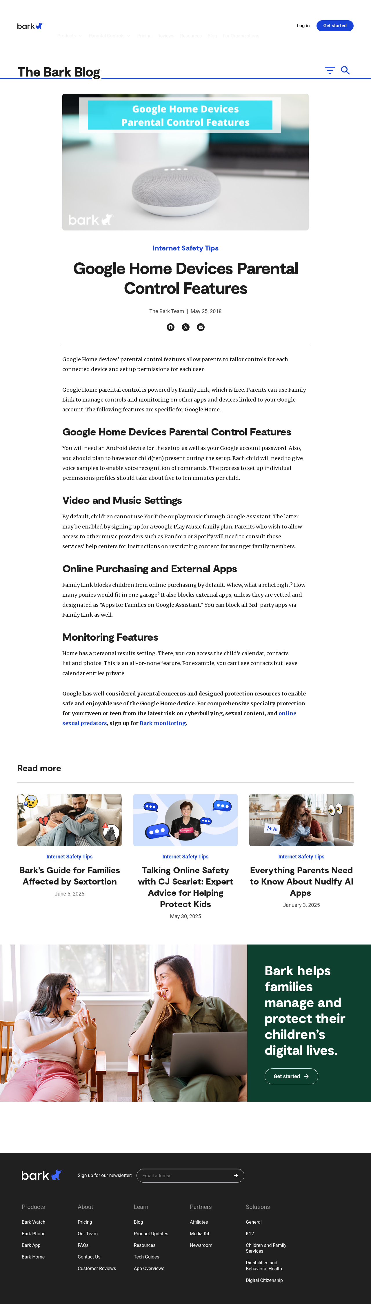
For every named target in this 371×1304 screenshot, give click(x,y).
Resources (145, 1213)
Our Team (88, 1202)
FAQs (83, 1213)
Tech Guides (146, 1225)
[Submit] (235, 1143)
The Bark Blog (60, 39)
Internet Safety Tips (186, 216)
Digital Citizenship (264, 1248)
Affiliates (199, 1190)
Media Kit (199, 1202)
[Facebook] (170, 295)
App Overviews (149, 1236)
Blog (138, 1190)
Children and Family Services (266, 1216)
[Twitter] (186, 295)
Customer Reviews (97, 1236)
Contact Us (89, 1225)
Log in (303, 9)
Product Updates (151, 1202)
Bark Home (33, 1225)
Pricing (85, 1190)
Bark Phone (34, 1202)
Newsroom (201, 1213)
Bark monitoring (163, 691)
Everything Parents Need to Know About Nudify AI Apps (301, 849)
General (253, 1190)
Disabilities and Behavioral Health (264, 1234)
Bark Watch (33, 1190)
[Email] (201, 295)
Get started (335, 9)
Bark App (31, 1213)
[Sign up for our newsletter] (190, 1144)
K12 (250, 1202)
